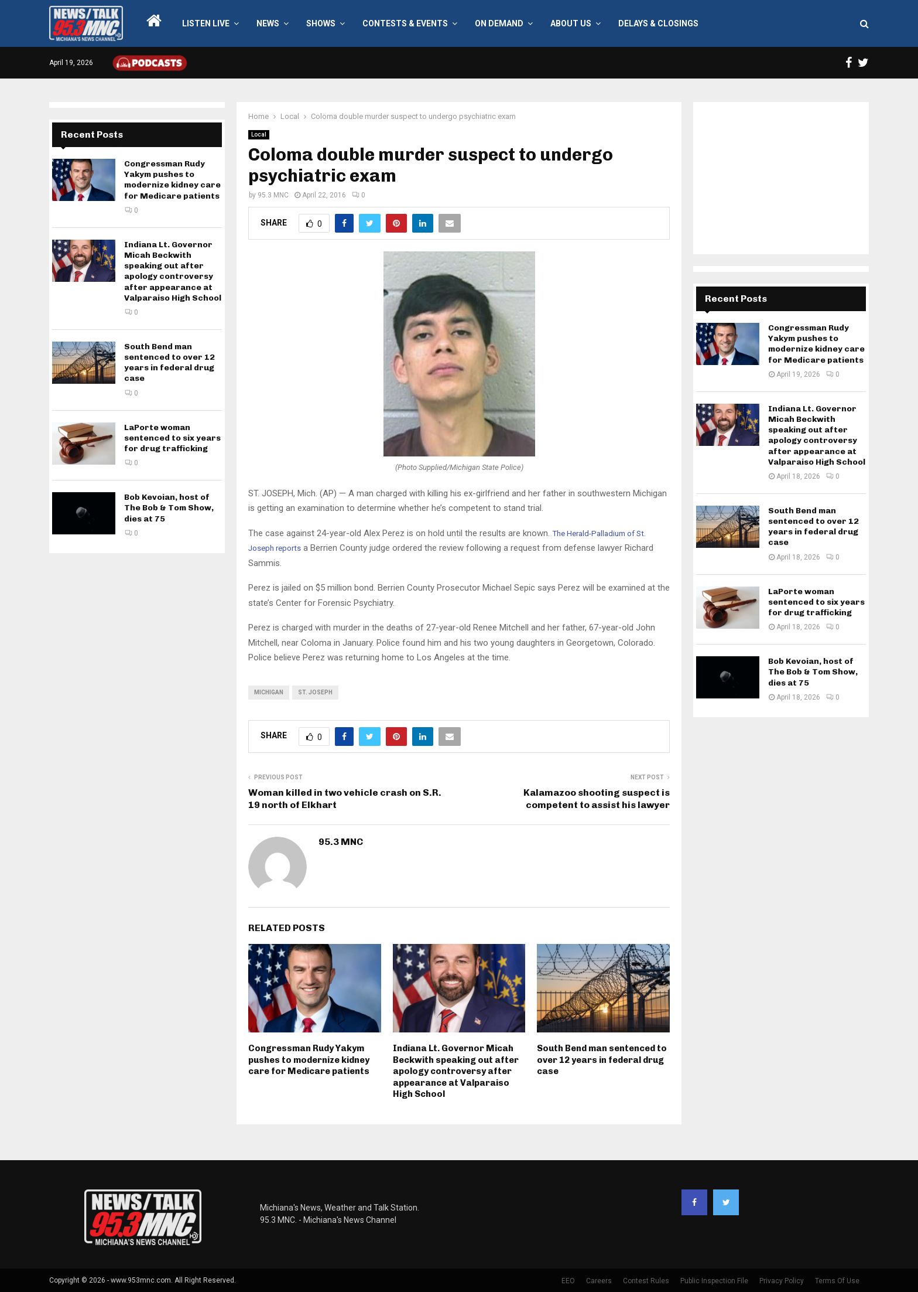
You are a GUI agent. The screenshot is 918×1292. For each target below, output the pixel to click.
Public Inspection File (714, 1281)
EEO (568, 1281)
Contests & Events (405, 23)
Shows (320, 23)
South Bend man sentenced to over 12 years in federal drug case (602, 1059)
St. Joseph (315, 692)
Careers (599, 1281)
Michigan (268, 692)
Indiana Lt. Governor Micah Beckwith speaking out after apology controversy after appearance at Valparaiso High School (456, 1071)
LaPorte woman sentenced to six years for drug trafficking (172, 438)
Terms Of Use (837, 1281)
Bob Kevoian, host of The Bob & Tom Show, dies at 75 (169, 507)
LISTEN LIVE (206, 23)
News (267, 23)
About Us (570, 23)
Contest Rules (646, 1281)
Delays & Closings (658, 23)
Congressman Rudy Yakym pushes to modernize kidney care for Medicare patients (308, 1059)
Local (258, 134)
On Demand (499, 23)
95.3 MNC (273, 195)
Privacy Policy (781, 1281)
